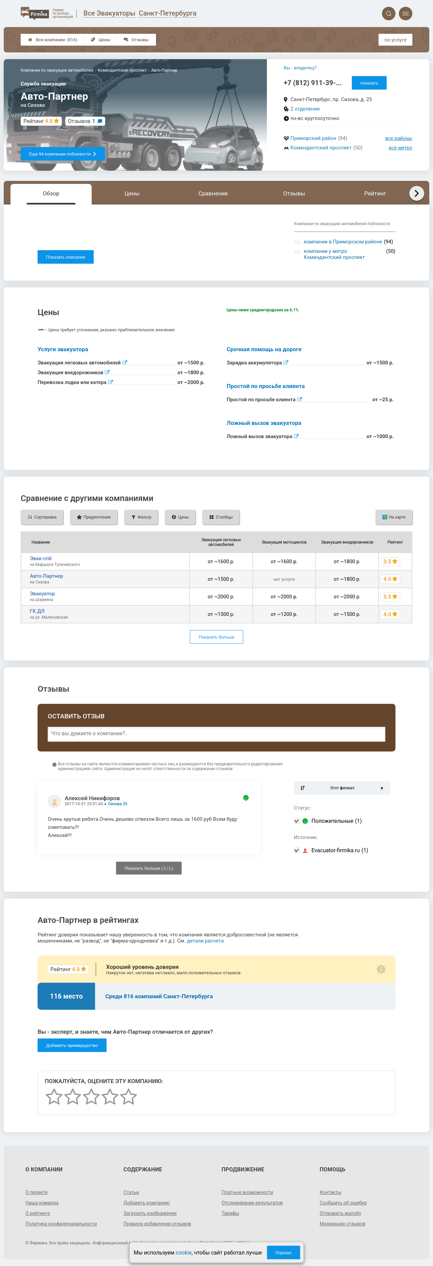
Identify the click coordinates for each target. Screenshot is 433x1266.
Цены (100, 39)
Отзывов (81, 121)
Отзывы (136, 39)
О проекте (36, 1192)
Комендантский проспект (321, 148)
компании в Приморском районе (343, 242)
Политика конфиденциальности (61, 1223)
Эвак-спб (41, 558)
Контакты (330, 1192)
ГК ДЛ (37, 611)
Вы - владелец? (300, 67)
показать (369, 83)
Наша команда (42, 1202)
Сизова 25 (118, 804)
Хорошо (283, 1252)
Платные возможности (247, 1192)
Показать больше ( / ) (148, 868)
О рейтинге (37, 1213)
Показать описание (65, 257)
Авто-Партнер (46, 576)
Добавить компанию (146, 1202)
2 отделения (305, 109)
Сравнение (213, 193)
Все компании (52, 39)
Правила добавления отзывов (157, 1223)
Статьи (131, 1192)
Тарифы (230, 1213)
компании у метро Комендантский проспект (334, 254)
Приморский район (313, 138)
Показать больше (216, 637)
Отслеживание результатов (252, 1202)
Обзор (51, 193)
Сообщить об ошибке (343, 1202)
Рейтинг (375, 193)
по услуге (395, 40)
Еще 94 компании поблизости (63, 154)
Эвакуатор (42, 594)
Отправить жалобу (340, 1213)
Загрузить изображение (150, 1213)
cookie (183, 1252)
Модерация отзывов (342, 1223)
